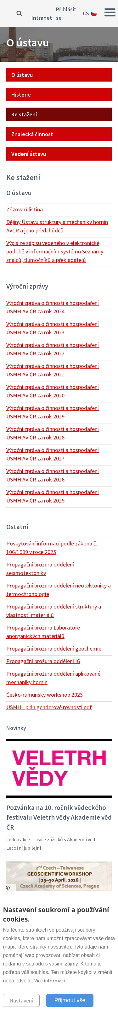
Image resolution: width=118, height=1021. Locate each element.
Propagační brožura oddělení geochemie (53, 648)
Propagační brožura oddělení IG (43, 661)
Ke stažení (24, 114)
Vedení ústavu (28, 153)
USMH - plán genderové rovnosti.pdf (49, 707)
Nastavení (21, 1000)
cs (86, 13)
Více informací (49, 980)
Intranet (41, 17)
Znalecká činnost (32, 134)
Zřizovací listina (24, 209)
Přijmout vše (69, 1000)
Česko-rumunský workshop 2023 (44, 694)
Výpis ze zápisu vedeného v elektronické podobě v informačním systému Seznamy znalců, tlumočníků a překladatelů (54, 251)
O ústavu (22, 74)
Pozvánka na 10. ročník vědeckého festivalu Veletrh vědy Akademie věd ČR (59, 817)
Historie (21, 94)
